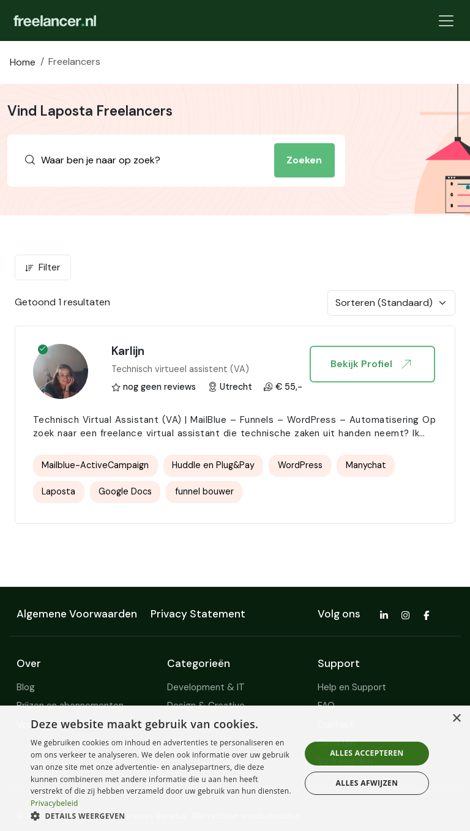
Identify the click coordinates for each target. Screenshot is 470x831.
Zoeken (304, 160)
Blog (26, 687)
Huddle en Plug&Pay (213, 465)
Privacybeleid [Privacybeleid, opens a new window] (54, 803)
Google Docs (125, 491)
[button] (162, 816)
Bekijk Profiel (370, 364)
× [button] (456, 718)
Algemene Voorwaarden (77, 613)
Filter (43, 267)
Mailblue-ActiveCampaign (95, 465)
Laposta (58, 491)
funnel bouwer (204, 491)
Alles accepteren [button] (367, 753)
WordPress (300, 465)
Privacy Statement (198, 613)
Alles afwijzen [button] (367, 783)
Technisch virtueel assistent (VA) (180, 369)
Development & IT (206, 687)
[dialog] (235, 768)
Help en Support (352, 687)
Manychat (366, 465)
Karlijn (127, 351)
